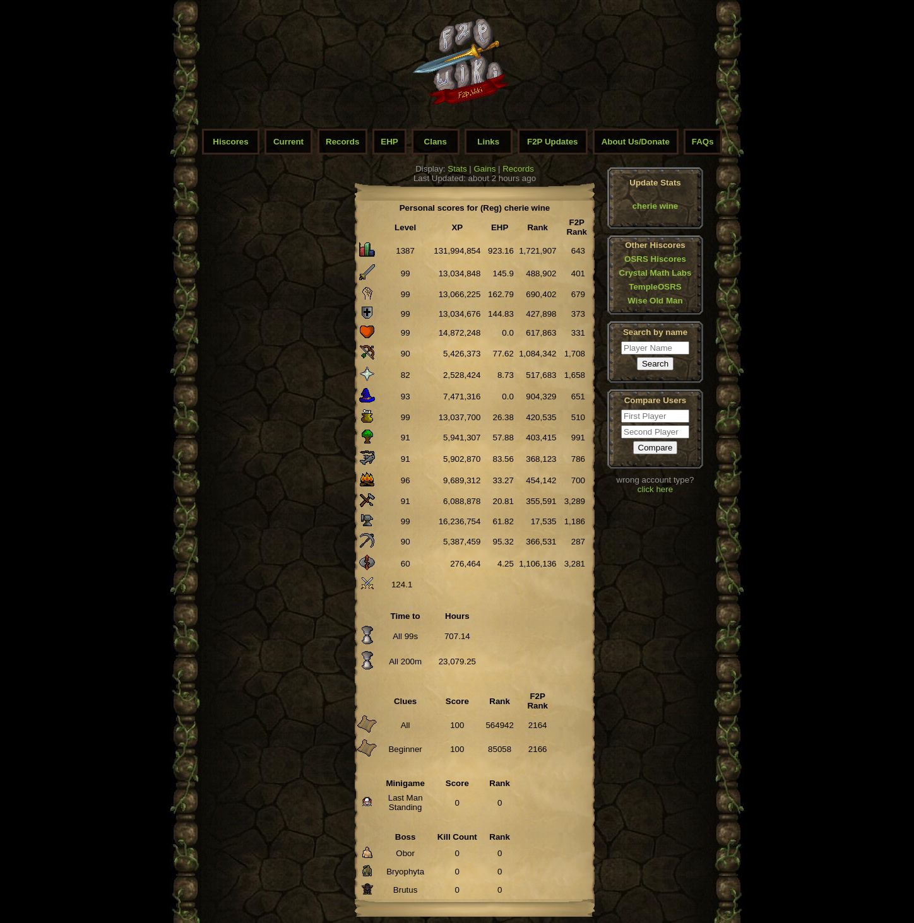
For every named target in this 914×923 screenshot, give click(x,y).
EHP (389, 141)
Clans (435, 141)
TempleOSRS (655, 286)
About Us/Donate (636, 141)
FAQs (703, 141)
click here (655, 489)
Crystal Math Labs (655, 273)
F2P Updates (552, 141)
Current (288, 141)
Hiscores (230, 141)
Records (342, 141)
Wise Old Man (654, 300)
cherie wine (655, 206)
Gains (485, 168)
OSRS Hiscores (655, 259)
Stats (457, 168)
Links (488, 141)
